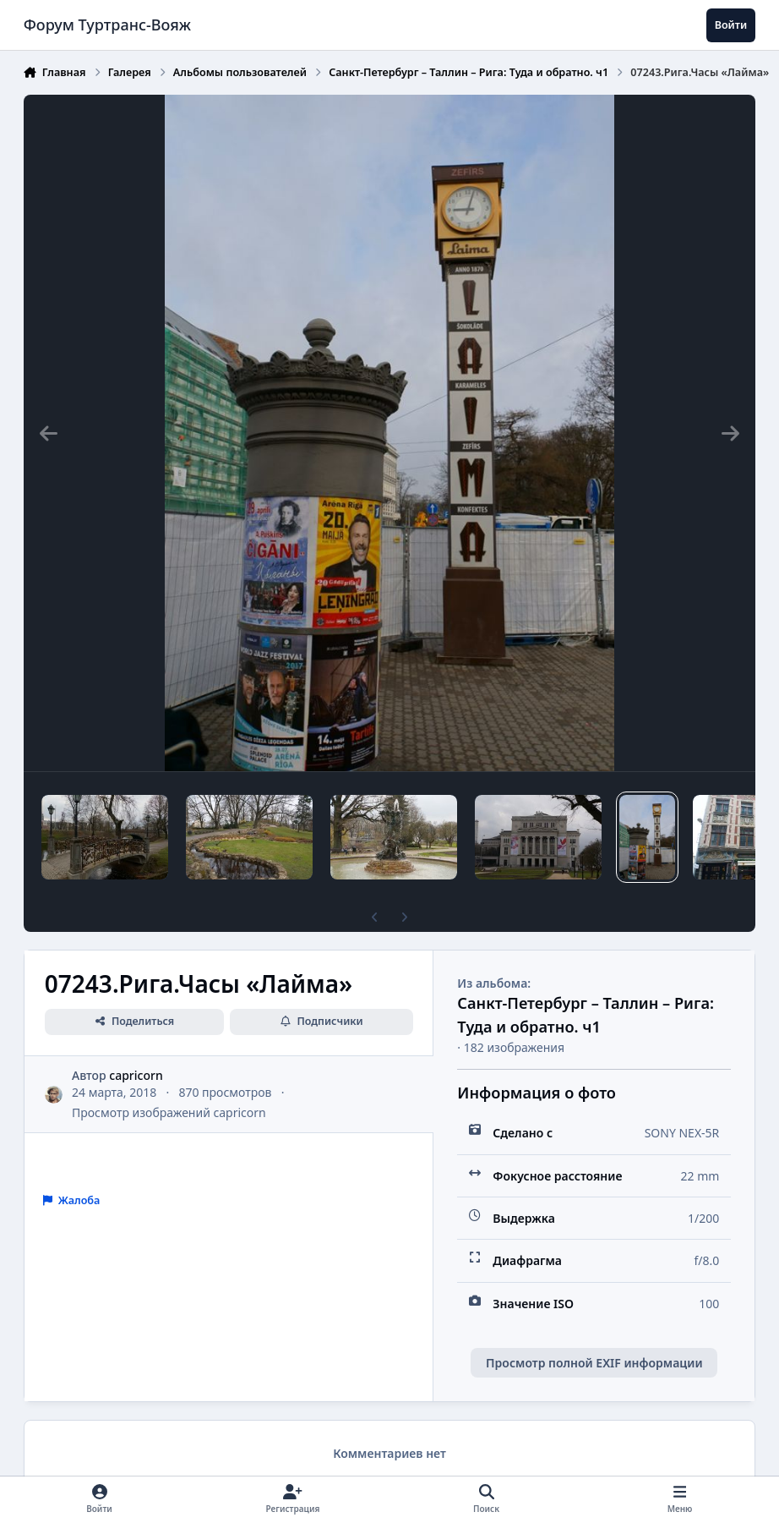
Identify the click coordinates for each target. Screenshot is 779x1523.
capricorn (135, 1075)
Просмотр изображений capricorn (169, 1112)
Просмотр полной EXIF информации (594, 1363)
